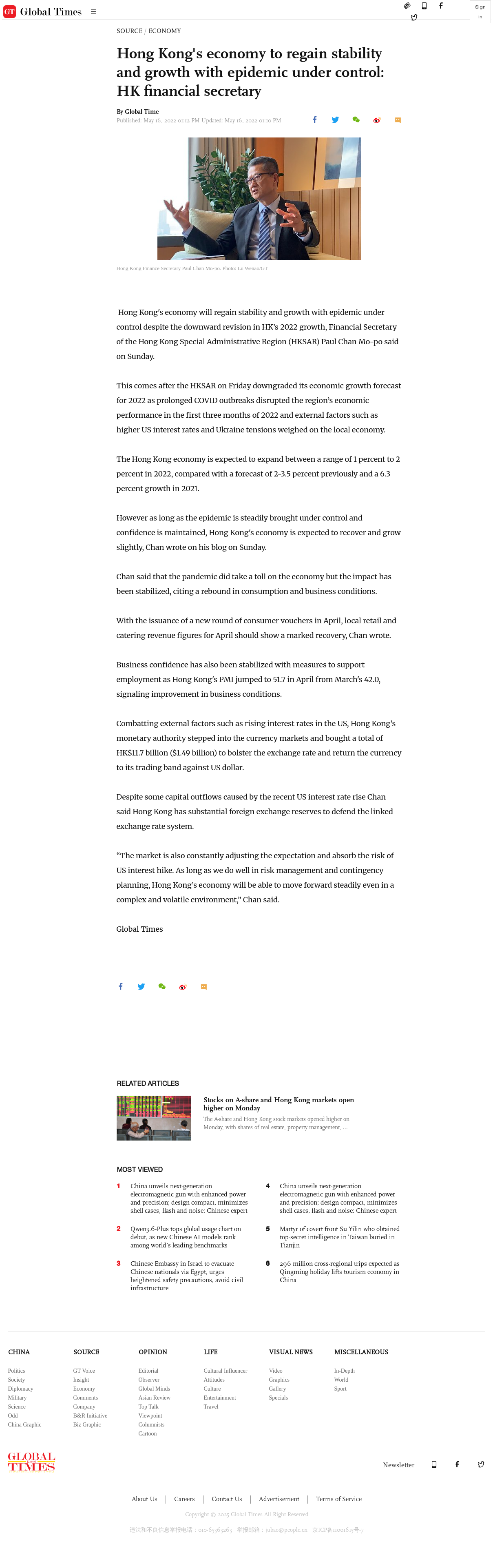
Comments (85, 1398)
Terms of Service (339, 1499)
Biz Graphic (87, 1425)
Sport (340, 1389)
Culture (212, 1389)
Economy (84, 1389)
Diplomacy (20, 1389)
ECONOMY (164, 31)
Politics (16, 1371)
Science (17, 1407)
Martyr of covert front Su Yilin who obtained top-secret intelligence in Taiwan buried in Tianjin (340, 1237)
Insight (81, 1380)
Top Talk (149, 1407)
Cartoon (148, 1434)
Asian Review (155, 1398)
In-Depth (344, 1371)
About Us (144, 1499)
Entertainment (220, 1398)
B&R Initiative (90, 1416)
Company (84, 1407)
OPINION (153, 1352)
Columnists (152, 1425)
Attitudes (214, 1380)
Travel (211, 1407)
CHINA (19, 1352)
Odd (13, 1416)
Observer (149, 1380)
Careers (184, 1499)
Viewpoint (150, 1416)
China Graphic (25, 1425)
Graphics (279, 1380)
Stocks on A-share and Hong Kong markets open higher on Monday (278, 1103)
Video (276, 1371)
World (341, 1380)
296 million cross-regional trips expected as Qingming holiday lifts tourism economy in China (340, 1272)
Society (16, 1380)
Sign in (480, 12)
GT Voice (84, 1371)
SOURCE (129, 31)
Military (17, 1398)
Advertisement (279, 1499)
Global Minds (154, 1389)
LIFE (210, 1352)
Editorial (149, 1371)
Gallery (277, 1389)
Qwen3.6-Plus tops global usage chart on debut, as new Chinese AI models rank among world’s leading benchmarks (185, 1237)
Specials (278, 1398)
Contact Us (227, 1499)
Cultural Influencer (226, 1371)
